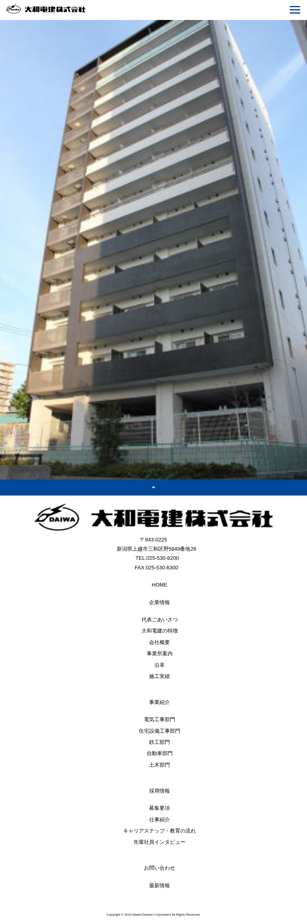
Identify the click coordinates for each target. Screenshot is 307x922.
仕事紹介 (159, 820)
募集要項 (159, 808)
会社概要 (159, 642)
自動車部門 (160, 753)
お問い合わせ (159, 868)
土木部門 (159, 765)
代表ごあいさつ (160, 620)
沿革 (159, 665)
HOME (159, 585)
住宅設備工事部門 (159, 731)
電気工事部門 (159, 719)
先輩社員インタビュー (159, 842)
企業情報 (159, 602)
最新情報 (159, 885)
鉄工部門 (159, 742)
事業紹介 (159, 702)
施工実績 (159, 676)
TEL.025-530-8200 (157, 558)
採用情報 (159, 791)
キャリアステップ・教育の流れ (159, 831)
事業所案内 (160, 653)
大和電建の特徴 (160, 631)
